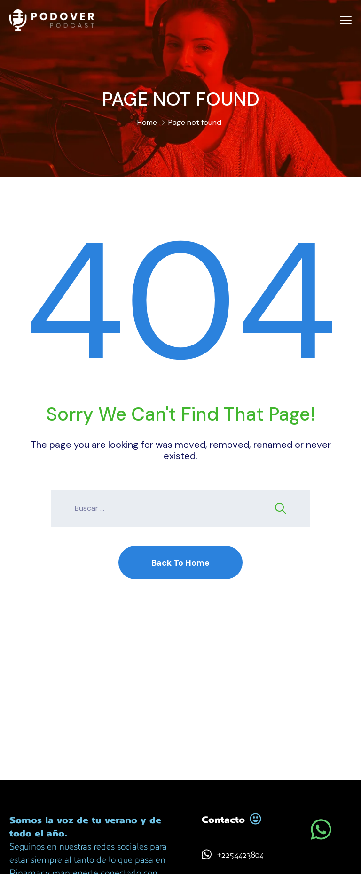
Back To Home (180, 562)
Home (147, 122)
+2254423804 (240, 854)
